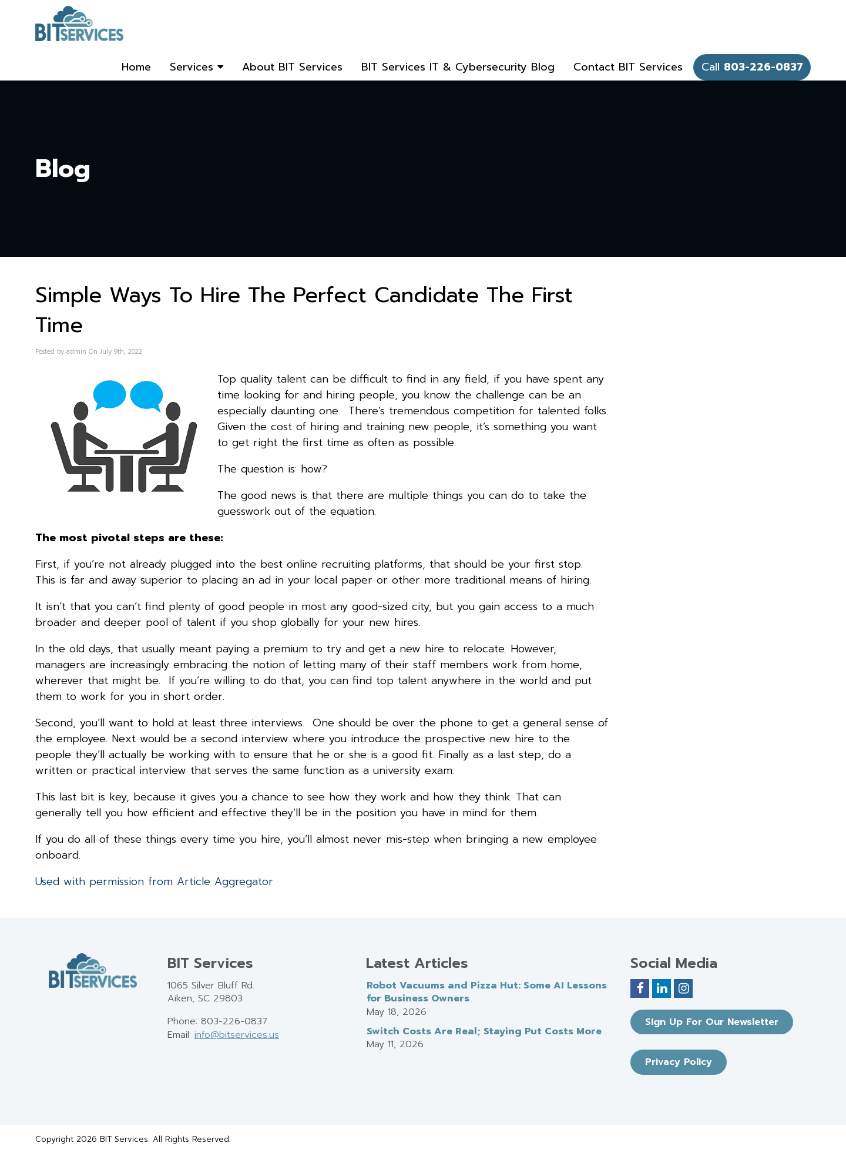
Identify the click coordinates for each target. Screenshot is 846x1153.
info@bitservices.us (236, 1035)
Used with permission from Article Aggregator (154, 881)
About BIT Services (292, 67)
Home (136, 67)
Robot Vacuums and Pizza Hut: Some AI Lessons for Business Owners (487, 992)
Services (196, 67)
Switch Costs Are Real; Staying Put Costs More (484, 1031)
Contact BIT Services (628, 67)
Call (752, 67)
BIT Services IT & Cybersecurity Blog (458, 67)
